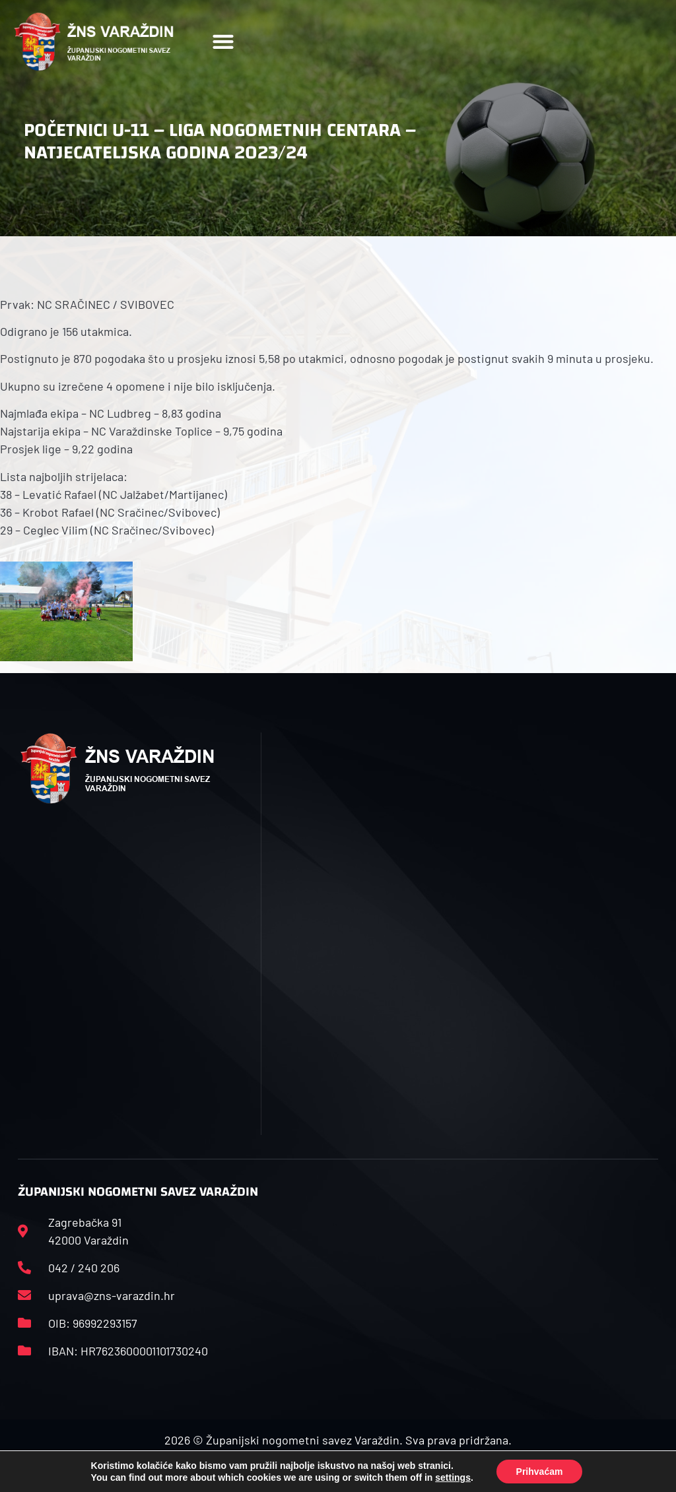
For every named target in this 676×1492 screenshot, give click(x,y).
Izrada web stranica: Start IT (338, 1471)
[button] (223, 42)
